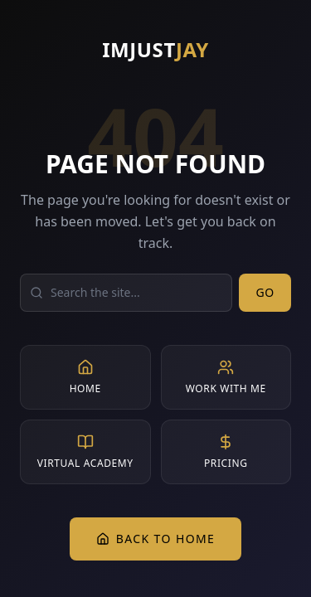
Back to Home (156, 538)
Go (265, 292)
